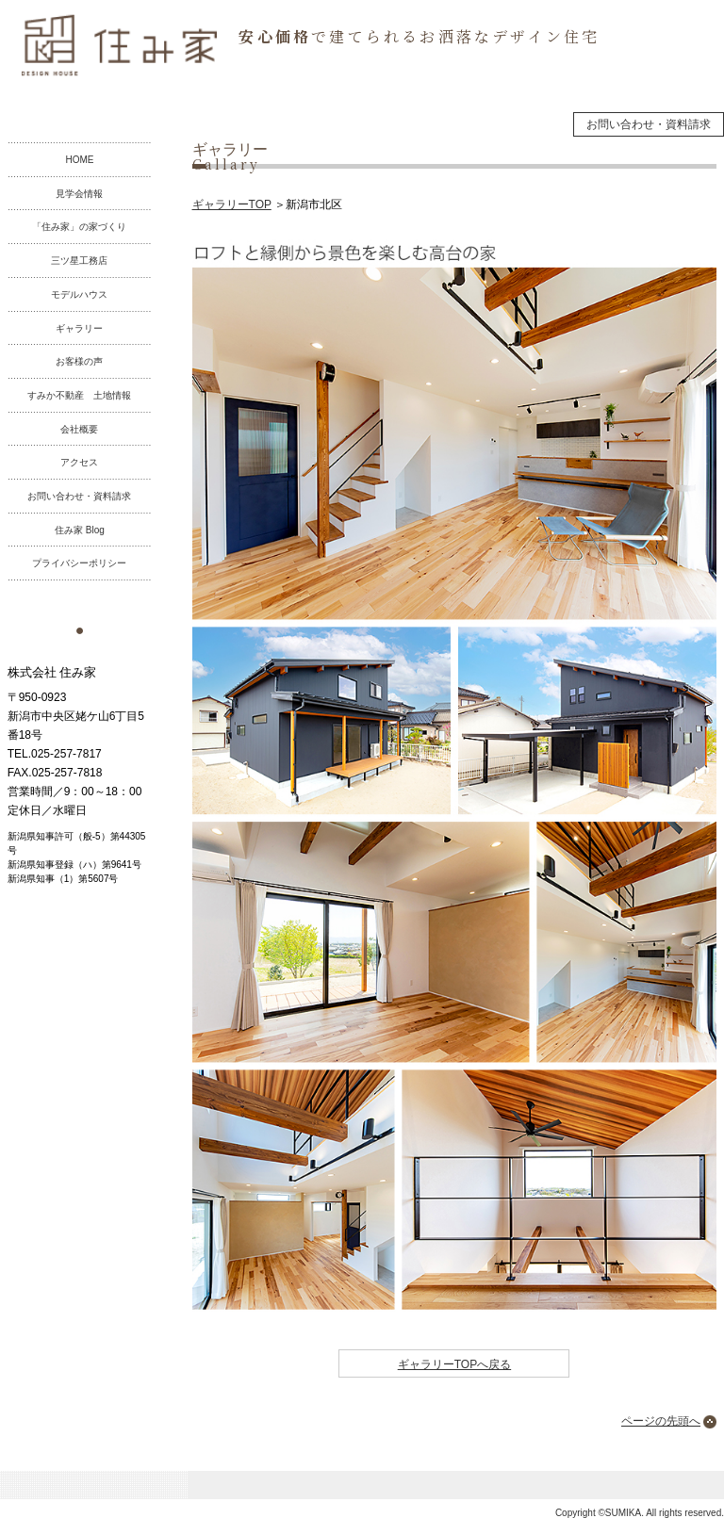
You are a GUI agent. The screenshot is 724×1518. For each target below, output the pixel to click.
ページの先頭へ (660, 1421)
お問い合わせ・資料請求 (648, 124)
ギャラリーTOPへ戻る (454, 1364)
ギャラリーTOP (232, 204)
